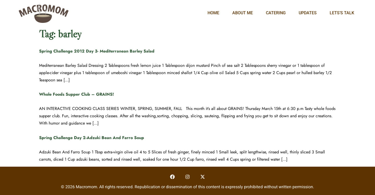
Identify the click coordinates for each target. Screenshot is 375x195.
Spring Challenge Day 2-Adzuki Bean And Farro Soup (91, 138)
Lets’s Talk (342, 12)
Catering (276, 12)
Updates (308, 12)
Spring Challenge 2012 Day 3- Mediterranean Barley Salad (96, 51)
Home (213, 12)
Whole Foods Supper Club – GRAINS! (76, 94)
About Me (242, 12)
